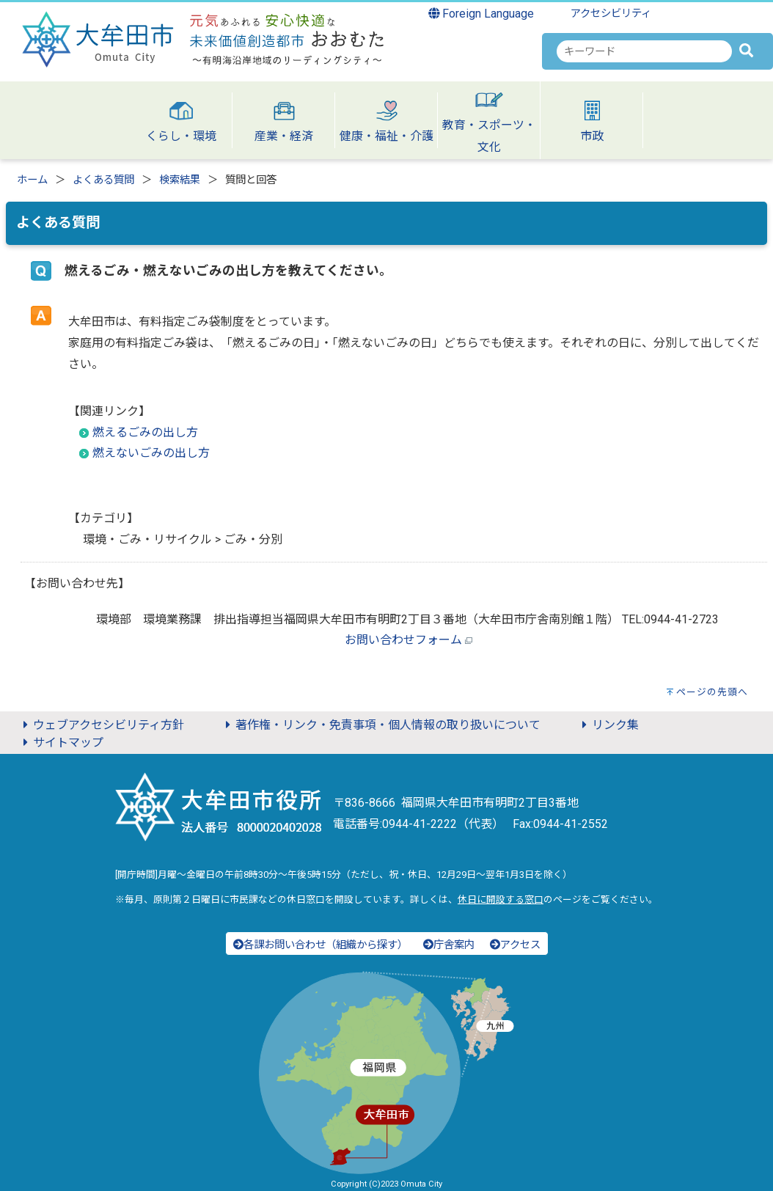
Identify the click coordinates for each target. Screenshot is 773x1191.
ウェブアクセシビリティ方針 (101, 725)
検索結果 (179, 180)
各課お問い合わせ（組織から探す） (320, 945)
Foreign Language (481, 14)
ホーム (32, 180)
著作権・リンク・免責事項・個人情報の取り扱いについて (381, 725)
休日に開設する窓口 (500, 899)
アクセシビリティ (611, 13)
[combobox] (644, 51)
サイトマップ (60, 743)
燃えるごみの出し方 (145, 432)
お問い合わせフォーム (403, 640)
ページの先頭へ (712, 691)
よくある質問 (103, 180)
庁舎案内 (449, 945)
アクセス (515, 945)
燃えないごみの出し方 (151, 453)
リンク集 (608, 725)
